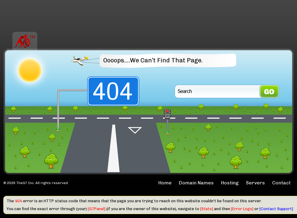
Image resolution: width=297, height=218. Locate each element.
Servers (255, 183)
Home (165, 183)
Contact (281, 183)
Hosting (230, 183)
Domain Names (196, 183)
